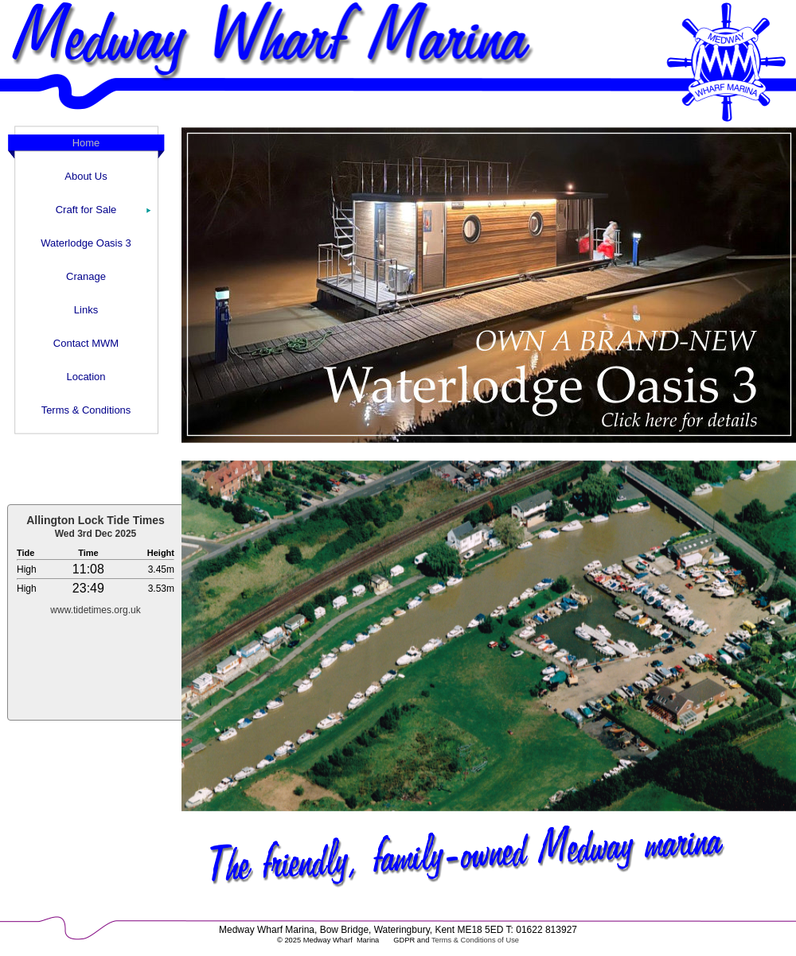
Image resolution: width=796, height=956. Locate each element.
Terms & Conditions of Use (475, 940)
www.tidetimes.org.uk (95, 610)
